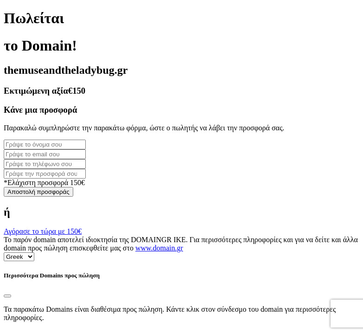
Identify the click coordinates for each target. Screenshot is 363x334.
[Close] (7, 296)
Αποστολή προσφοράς (38, 191)
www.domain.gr (159, 248)
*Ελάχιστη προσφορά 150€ (44, 182)
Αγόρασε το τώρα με (43, 231)
